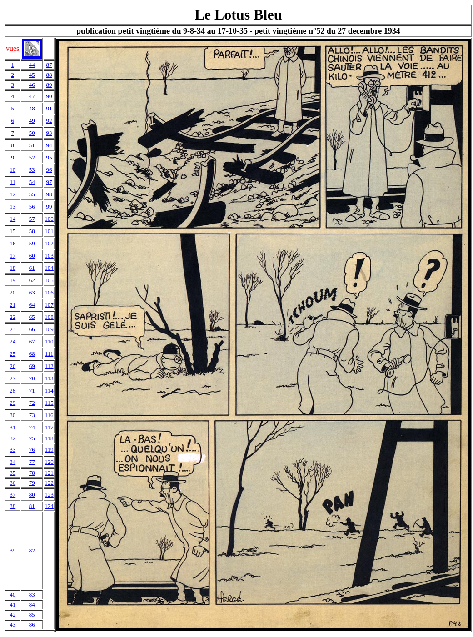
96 (49, 169)
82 (32, 550)
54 (32, 182)
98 (49, 194)
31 (12, 427)
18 (12, 267)
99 (49, 206)
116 (49, 415)
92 (49, 120)
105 (49, 280)
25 (12, 353)
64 (32, 304)
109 (49, 329)
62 (32, 280)
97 (49, 182)
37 (12, 494)
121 (49, 472)
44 (32, 64)
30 (12, 415)
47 (32, 96)
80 (32, 494)
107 (49, 304)
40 (12, 594)
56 (32, 206)
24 (12, 341)
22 (12, 317)
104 (49, 267)
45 (32, 74)
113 (49, 378)
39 (12, 550)
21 (12, 304)
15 (12, 231)
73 (32, 415)
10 (12, 169)
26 (12, 366)
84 (32, 604)
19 (12, 280)
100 (49, 218)
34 (12, 461)
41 (12, 604)
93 (49, 132)
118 (49, 438)
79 (32, 482)
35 (12, 472)
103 (49, 255)
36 (12, 482)
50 (32, 132)
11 (12, 182)
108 (49, 317)
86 (32, 624)
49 (32, 120)
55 (32, 194)
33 (12, 449)
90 (49, 96)
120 (49, 461)
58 (32, 231)
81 (32, 506)
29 (12, 402)
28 (12, 390)
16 (12, 243)
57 (32, 218)
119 (49, 449)
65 (32, 317)
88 (49, 74)
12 (12, 194)
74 (32, 427)
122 (49, 482)
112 (49, 366)
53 (32, 169)
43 (12, 624)
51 (32, 145)
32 (12, 438)
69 (32, 366)
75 (32, 438)
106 (49, 292)
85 (32, 614)
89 (49, 84)
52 (32, 157)
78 (32, 472)
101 (49, 231)
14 (12, 218)
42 (12, 614)
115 (49, 402)
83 (32, 594)
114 (49, 390)
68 (32, 353)
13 (12, 206)
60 (32, 255)
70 (32, 378)
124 (49, 506)
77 (32, 461)
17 (12, 255)
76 (32, 449)
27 (12, 378)
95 (49, 157)
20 (12, 292)
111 (49, 353)
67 (32, 341)
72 (32, 402)
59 (32, 243)
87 (49, 64)
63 (32, 292)
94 (49, 145)
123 (49, 494)
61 (32, 267)
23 (12, 329)
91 (49, 108)
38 (12, 506)
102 (49, 243)
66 (32, 329)
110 (49, 341)
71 (32, 390)
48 (32, 108)
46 (32, 84)
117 (49, 427)
